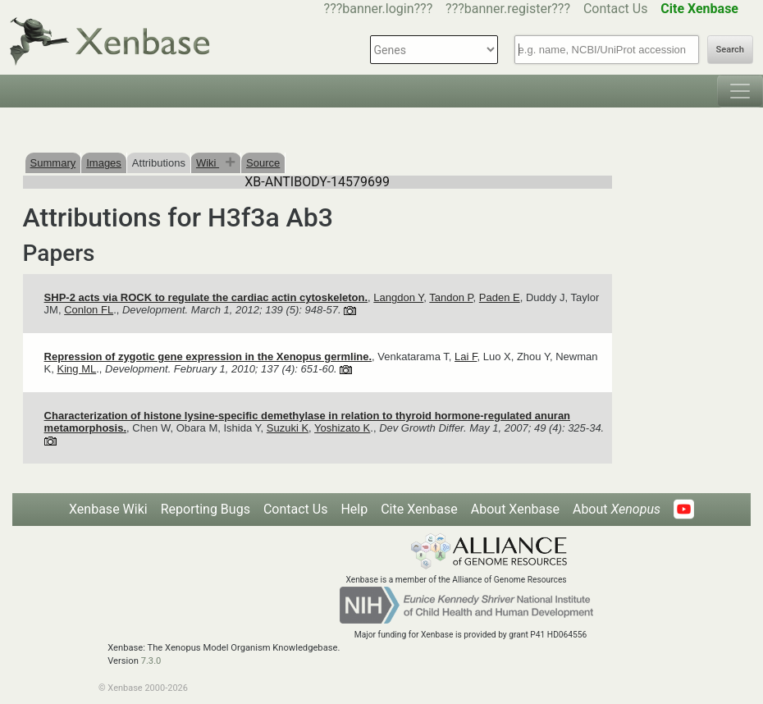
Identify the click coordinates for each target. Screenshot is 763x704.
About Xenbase (515, 509)
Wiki (207, 163)
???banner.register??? (507, 8)
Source (263, 163)
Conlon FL (88, 310)
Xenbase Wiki (108, 509)
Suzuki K (287, 428)
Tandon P (451, 297)
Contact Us (615, 8)
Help (354, 509)
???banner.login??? (378, 8)
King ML (77, 369)
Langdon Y (398, 297)
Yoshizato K (342, 428)
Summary (53, 163)
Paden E (499, 297)
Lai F (466, 356)
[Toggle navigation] (740, 91)
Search (730, 49)
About (616, 509)
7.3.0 (151, 661)
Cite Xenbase (419, 509)
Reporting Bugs (205, 509)
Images (103, 163)
